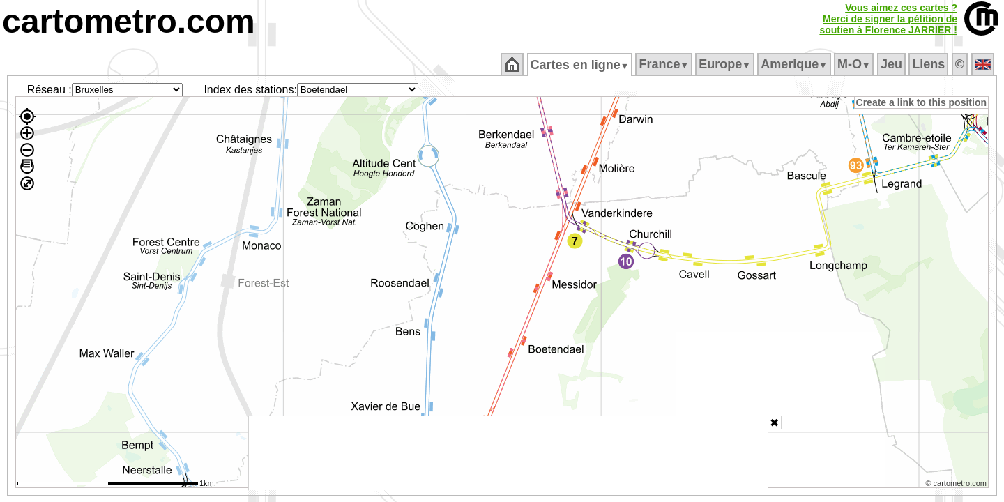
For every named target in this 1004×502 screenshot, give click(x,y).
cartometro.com (128, 21)
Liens (929, 64)
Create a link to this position (922, 102)
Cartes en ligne (580, 65)
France (665, 64)
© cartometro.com (957, 485)
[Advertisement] (508, 453)
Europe (726, 64)
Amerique (795, 64)
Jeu (892, 64)
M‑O (855, 64)
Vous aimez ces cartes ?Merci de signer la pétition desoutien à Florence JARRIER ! (888, 19)
